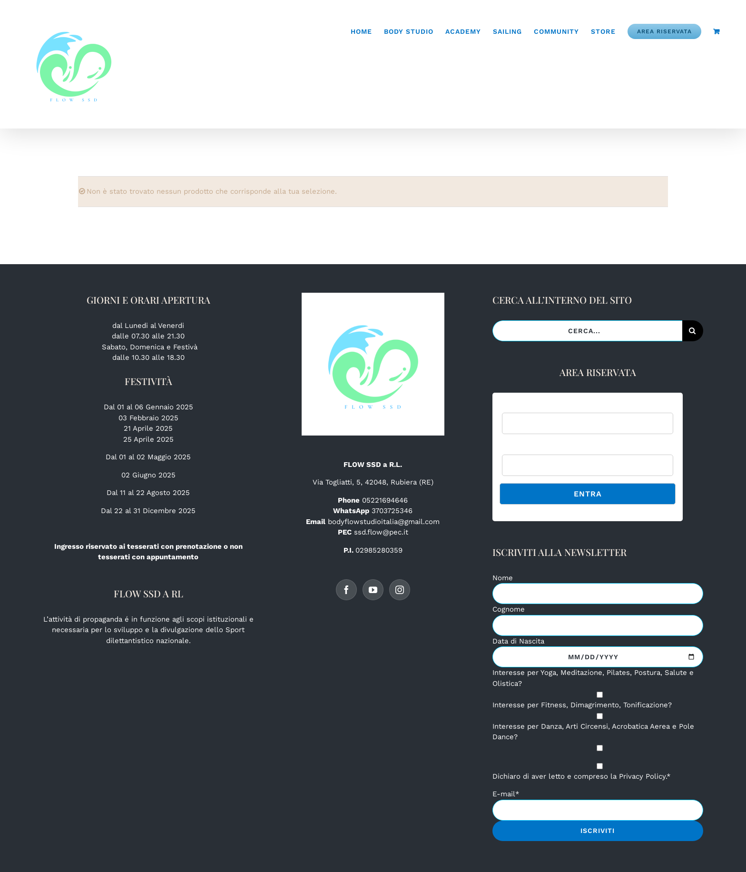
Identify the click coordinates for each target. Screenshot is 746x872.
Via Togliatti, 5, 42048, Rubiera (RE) (373, 482)
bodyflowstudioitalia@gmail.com (384, 521)
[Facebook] (346, 589)
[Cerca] (692, 330)
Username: (519, 407)
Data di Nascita (518, 641)
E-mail (506, 794)
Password (517, 449)
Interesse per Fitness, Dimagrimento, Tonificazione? (582, 705)
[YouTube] (373, 589)
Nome (502, 578)
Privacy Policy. (643, 776)
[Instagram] (399, 589)
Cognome (508, 609)
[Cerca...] (587, 330)
